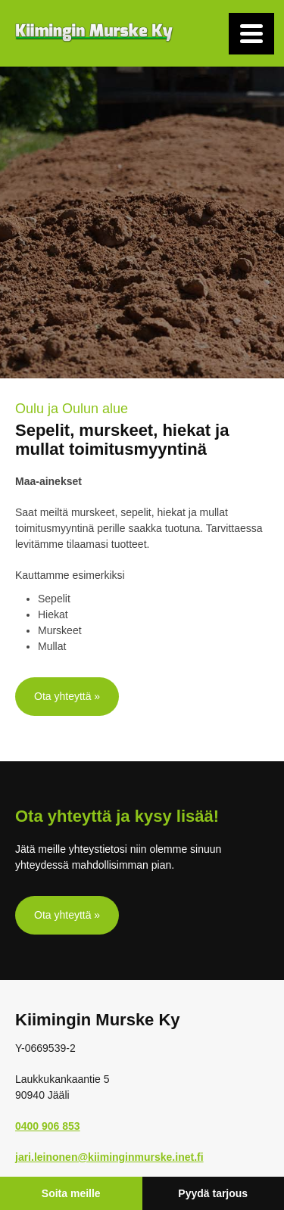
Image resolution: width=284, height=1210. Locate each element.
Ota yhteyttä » (67, 696)
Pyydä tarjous (213, 1193)
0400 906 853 (47, 1126)
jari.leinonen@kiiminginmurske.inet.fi (109, 1157)
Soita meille (71, 1193)
